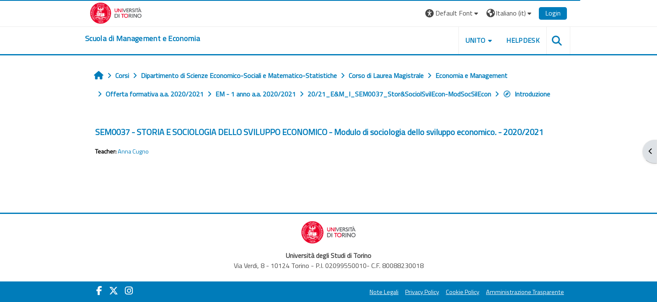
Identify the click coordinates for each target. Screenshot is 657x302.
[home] (142, 38)
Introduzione (526, 94)
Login (553, 13)
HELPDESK (523, 40)
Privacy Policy (422, 292)
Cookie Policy (462, 292)
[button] (452, 13)
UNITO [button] (476, 40)
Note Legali (384, 292)
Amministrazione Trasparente (525, 292)
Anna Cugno (133, 151)
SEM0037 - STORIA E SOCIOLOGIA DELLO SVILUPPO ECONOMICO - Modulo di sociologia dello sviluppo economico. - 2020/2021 (319, 131)
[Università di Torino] (116, 12)
